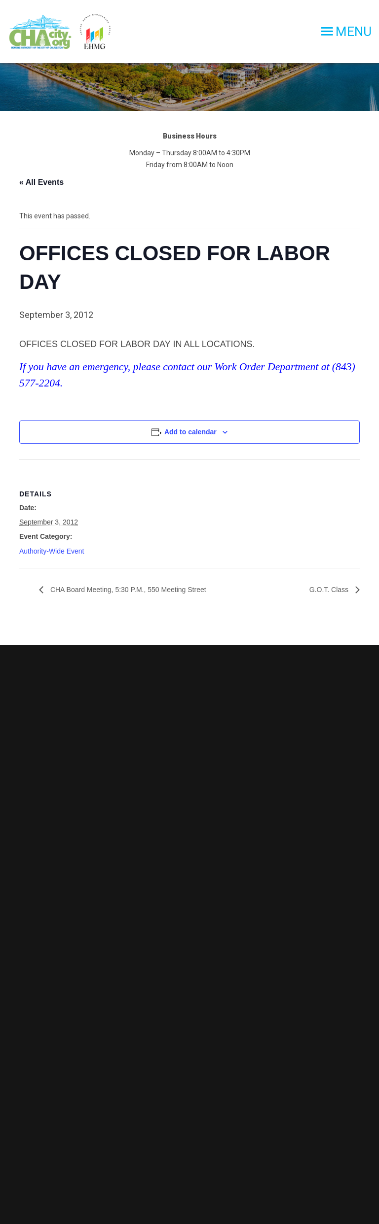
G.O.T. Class (329, 590)
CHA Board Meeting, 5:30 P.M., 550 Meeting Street (127, 590)
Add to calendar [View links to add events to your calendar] (190, 432)
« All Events (41, 182)
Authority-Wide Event (51, 551)
